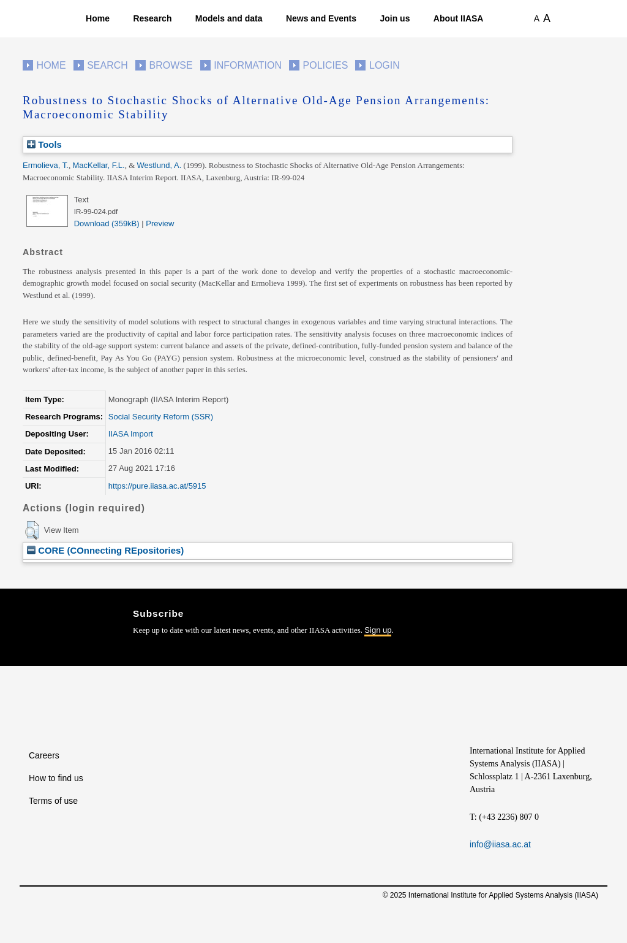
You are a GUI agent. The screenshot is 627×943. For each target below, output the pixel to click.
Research (152, 18)
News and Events (321, 18)
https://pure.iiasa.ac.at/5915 (157, 486)
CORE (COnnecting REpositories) (105, 550)
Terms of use (53, 801)
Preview (160, 223)
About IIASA (459, 18)
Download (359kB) (107, 223)
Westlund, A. (159, 165)
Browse (170, 65)
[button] (32, 530)
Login (384, 65)
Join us (395, 18)
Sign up (377, 630)
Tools (44, 144)
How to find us (56, 778)
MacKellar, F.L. (98, 165)
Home (98, 18)
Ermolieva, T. (46, 165)
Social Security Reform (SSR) (160, 416)
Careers (44, 755)
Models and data (229, 18)
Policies (325, 65)
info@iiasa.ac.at (500, 844)
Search (107, 65)
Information (248, 65)
